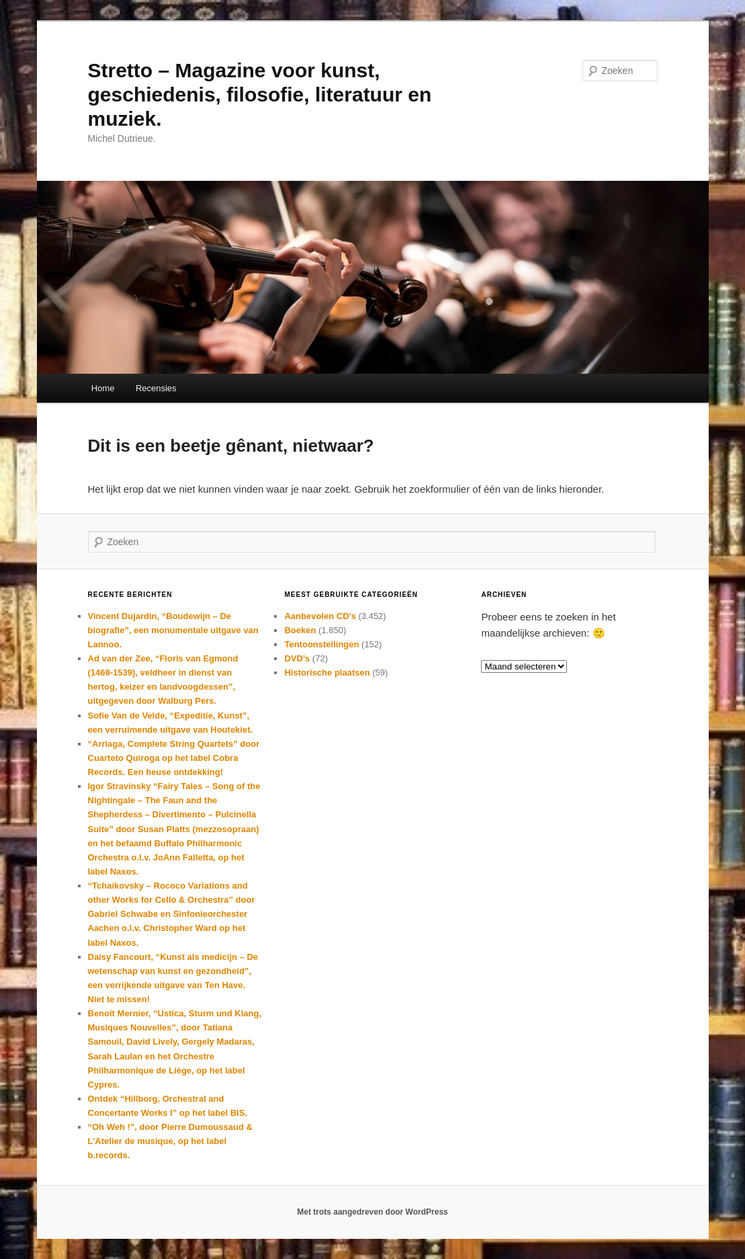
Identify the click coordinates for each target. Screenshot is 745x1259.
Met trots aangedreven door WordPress (372, 1212)
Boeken (300, 630)
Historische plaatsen (326, 672)
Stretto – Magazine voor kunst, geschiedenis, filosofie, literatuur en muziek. (260, 94)
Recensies (156, 388)
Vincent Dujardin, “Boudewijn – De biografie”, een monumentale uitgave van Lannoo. (173, 630)
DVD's (297, 658)
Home (103, 388)
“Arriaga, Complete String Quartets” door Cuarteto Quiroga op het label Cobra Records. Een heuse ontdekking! (174, 758)
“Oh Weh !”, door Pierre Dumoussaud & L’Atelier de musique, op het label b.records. (170, 1141)
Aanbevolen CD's (319, 616)
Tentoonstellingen (321, 644)
